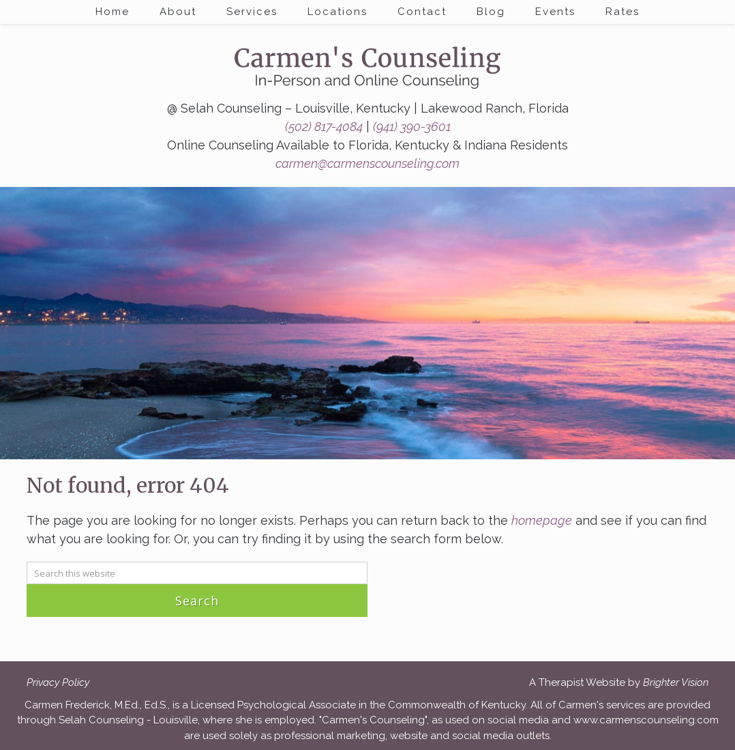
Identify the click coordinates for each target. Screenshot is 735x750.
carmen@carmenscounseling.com (367, 163)
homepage (541, 520)
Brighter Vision (675, 682)
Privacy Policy (58, 682)
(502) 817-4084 (324, 126)
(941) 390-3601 (412, 126)
